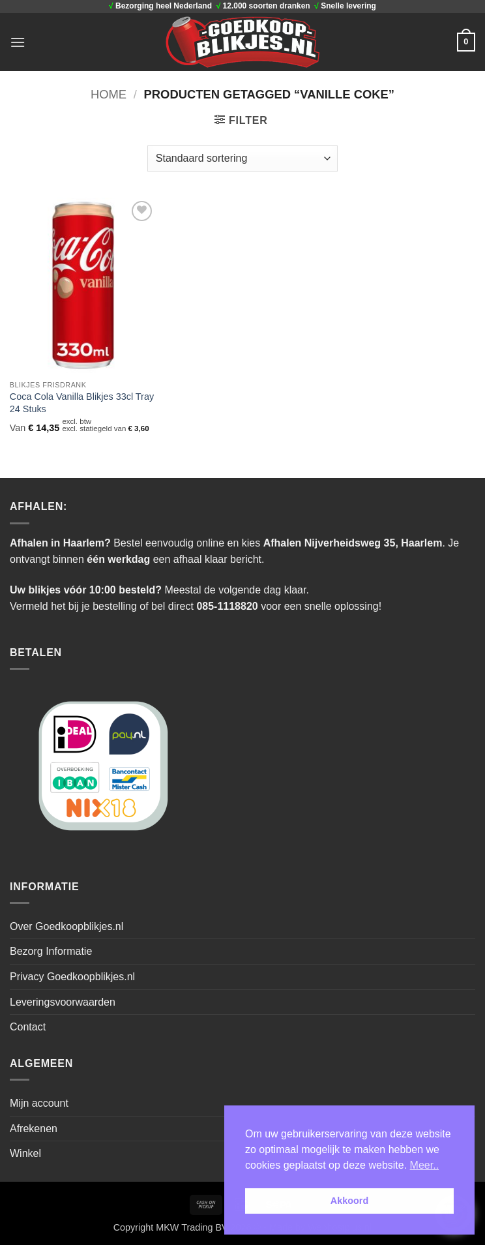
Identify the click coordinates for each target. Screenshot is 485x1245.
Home (108, 94)
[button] (17, 42)
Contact (28, 1026)
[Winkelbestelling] (242, 158)
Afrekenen (33, 1128)
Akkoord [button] (349, 1200)
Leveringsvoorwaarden (62, 1002)
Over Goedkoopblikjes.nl (66, 926)
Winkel (25, 1153)
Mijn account (39, 1103)
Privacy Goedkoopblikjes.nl (72, 976)
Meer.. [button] (424, 1165)
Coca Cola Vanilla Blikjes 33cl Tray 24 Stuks (82, 402)
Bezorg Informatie (51, 951)
